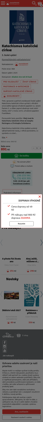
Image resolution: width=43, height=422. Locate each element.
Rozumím (21, 224)
